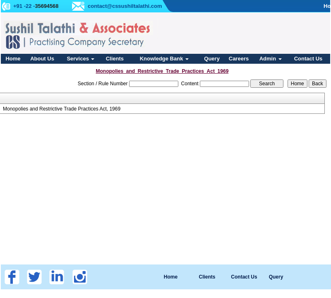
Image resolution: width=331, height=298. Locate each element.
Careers (239, 58)
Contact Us (308, 58)
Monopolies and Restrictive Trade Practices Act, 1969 (61, 109)
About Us (42, 58)
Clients (115, 58)
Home (12, 58)
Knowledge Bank (164, 58)
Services (80, 58)
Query (212, 58)
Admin (270, 58)
